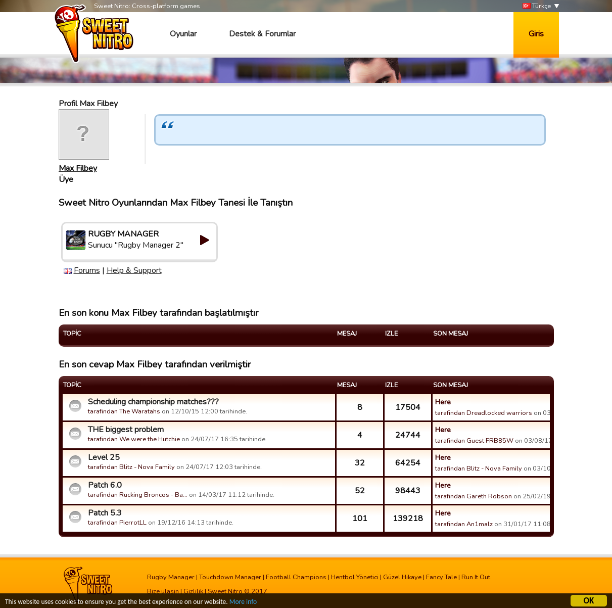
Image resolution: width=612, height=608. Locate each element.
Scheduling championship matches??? (153, 401)
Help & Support (134, 270)
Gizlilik (193, 591)
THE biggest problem (126, 429)
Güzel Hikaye (402, 577)
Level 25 (104, 457)
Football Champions (296, 577)
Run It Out (475, 577)
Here (443, 402)
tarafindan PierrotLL (117, 522)
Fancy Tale (441, 577)
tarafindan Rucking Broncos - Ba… (137, 494)
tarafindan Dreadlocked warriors (483, 412)
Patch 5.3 (105, 513)
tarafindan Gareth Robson (473, 496)
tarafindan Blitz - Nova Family (131, 467)
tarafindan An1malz (464, 524)
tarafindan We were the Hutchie (134, 439)
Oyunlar (183, 33)
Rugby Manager (171, 577)
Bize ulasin (163, 591)
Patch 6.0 (105, 485)
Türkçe (537, 6)
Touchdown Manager (230, 577)
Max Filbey (78, 168)
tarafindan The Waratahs (124, 411)
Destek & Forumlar (262, 33)
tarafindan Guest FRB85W (474, 440)
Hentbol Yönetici (355, 577)
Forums (87, 270)
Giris (536, 33)
